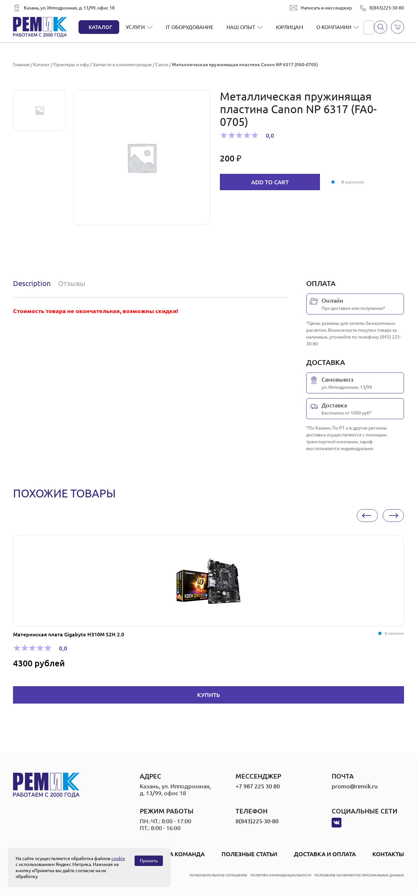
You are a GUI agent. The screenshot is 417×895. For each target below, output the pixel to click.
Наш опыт (240, 27)
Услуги (135, 27)
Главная (21, 64)
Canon (161, 64)
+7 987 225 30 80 (258, 786)
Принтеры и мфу (71, 64)
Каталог (100, 27)
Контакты (388, 854)
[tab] (33, 283)
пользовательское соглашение (218, 875)
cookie (118, 858)
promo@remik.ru (355, 786)
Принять (149, 860)
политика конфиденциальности (281, 875)
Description (32, 283)
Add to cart (270, 182)
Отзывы (71, 283)
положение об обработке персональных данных (359, 875)
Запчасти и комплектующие (122, 64)
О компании (334, 27)
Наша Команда (180, 854)
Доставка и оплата (325, 854)
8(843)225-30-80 (386, 8)
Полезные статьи (249, 854)
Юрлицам (289, 27)
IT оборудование (189, 27)
